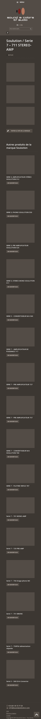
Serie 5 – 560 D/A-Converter (17, 681)
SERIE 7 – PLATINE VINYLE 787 (17, 486)
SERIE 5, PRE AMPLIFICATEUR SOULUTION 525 (17, 246)
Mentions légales (11, 713)
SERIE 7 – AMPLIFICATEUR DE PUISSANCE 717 (17, 350)
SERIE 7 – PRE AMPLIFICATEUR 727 (19, 384)
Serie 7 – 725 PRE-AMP (15, 548)
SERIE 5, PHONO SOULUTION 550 (19, 212)
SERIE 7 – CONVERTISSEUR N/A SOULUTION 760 (18, 452)
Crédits (8, 715)
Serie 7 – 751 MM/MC (14, 614)
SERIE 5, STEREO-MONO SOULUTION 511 (20, 282)
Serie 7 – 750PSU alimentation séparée (18, 647)
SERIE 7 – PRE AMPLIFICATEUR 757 (19, 417)
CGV (7, 711)
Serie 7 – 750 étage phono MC (18, 581)
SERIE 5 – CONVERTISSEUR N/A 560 (19, 316)
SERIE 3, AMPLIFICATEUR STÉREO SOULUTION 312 (18, 178)
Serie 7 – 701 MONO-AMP (16, 516)
